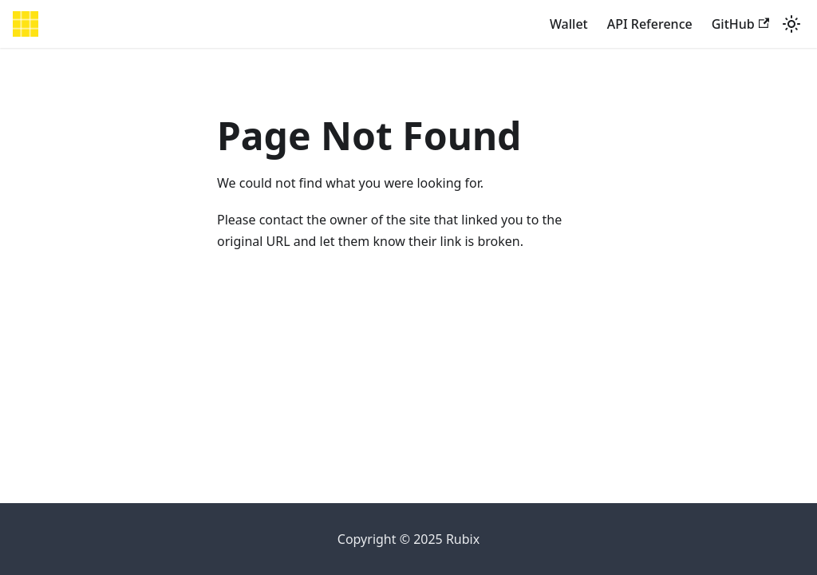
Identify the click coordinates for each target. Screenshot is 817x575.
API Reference (650, 24)
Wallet (569, 24)
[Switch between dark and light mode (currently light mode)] (791, 24)
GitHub (740, 24)
